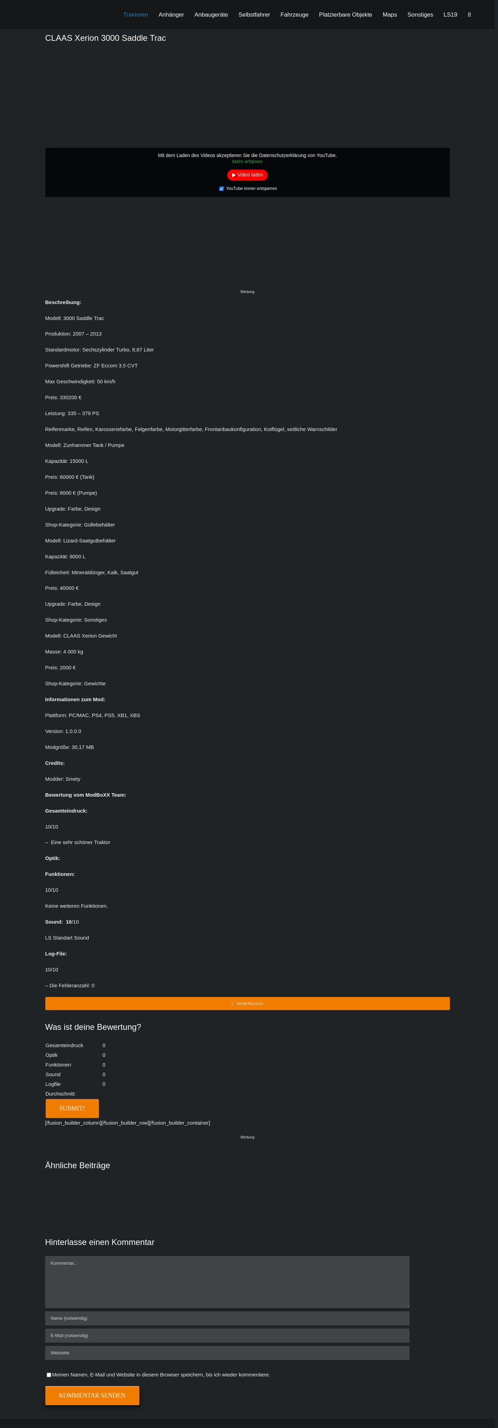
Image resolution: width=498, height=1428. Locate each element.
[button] (469, 14)
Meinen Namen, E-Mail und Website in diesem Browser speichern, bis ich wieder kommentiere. (161, 1374)
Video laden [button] (250, 174)
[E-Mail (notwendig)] (227, 1336)
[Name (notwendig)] (227, 1318)
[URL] (227, 1353)
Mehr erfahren (247, 161)
